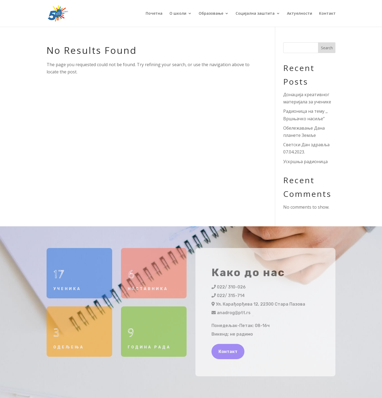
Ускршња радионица (305, 161)
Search (327, 47)
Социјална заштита (255, 14)
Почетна (154, 14)
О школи (177, 14)
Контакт (327, 14)
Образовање (211, 14)
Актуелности (299, 14)
